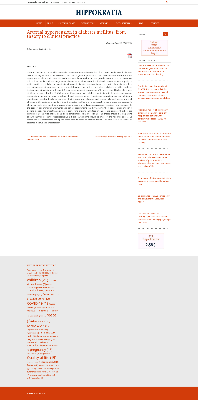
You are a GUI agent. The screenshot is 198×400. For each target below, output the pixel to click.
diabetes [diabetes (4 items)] (41, 308)
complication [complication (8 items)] (35, 290)
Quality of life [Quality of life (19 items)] (41, 357)
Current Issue (87, 23)
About (50, 23)
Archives (105, 23)
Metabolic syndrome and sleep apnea (113, 136)
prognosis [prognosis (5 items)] (45, 353)
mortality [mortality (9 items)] (34, 345)
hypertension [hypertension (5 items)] (33, 333)
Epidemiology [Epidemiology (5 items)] (36, 316)
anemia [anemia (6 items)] (49, 270)
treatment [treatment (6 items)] (44, 375)
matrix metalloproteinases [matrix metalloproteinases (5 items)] (38, 342)
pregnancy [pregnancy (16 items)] (41, 349)
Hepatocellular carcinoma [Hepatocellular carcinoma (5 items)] (38, 329)
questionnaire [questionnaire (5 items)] (34, 362)
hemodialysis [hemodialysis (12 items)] (38, 326)
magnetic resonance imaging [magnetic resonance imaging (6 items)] (41, 339)
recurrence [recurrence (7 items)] (48, 361)
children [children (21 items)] (37, 279)
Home (39, 23)
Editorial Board (66, 23)
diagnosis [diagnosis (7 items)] (45, 310)
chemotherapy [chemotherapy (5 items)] (37, 276)
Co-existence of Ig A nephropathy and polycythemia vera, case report (154, 198)
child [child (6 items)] (47, 275)
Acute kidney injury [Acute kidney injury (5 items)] (35, 270)
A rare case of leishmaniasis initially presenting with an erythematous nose (154, 181)
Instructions (124, 23)
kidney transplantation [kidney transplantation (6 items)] (46, 336)
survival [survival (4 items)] (33, 375)
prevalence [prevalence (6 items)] (33, 353)
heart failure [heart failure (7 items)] (42, 321)
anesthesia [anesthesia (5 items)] (32, 273)
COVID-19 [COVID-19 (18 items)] (38, 303)
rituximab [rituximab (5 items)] (43, 365)
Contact (155, 23)
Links (141, 23)
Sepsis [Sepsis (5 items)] (33, 368)
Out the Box (40, 393)
